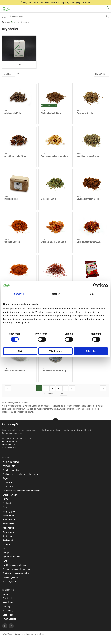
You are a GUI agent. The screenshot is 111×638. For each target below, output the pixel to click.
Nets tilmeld (8, 602)
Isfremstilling (8, 524)
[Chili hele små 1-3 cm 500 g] (55, 225)
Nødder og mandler (11, 557)
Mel (4, 548)
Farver (5, 499)
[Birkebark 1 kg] (19, 183)
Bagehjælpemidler (11, 470)
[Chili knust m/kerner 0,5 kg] (92, 225)
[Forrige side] (8, 388)
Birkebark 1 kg (11, 199)
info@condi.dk (8, 444)
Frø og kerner (9, 515)
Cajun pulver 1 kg (12, 242)
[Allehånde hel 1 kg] (19, 97)
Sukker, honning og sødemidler (16, 573)
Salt (19, 64)
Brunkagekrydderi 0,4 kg (88, 199)
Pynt (5, 561)
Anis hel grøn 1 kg (85, 113)
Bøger (5, 478)
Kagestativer (8, 528)
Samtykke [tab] (19, 293)
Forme (6, 507)
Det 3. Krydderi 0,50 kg (14, 371)
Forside (14, 22)
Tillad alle (91, 351)
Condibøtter (8, 486)
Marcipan (7, 544)
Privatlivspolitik (9, 619)
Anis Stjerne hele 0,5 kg (15, 156)
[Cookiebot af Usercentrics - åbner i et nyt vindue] (95, 285)
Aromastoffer (9, 466)
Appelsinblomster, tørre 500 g (54, 156)
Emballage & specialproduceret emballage (21, 491)
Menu (3, 16)
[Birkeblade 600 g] (55, 183)
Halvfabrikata (9, 519)
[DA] (6, 8)
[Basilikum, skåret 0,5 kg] (92, 140)
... (65, 388)
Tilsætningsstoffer (11, 577)
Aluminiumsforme (11, 462)
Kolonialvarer (8, 532)
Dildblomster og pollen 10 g (53, 371)
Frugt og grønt (9, 511)
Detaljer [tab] (55, 293)
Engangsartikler (10, 495)
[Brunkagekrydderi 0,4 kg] (92, 183)
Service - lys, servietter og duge (16, 569)
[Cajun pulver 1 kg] (19, 225)
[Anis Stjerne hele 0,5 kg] (19, 140)
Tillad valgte (55, 351)
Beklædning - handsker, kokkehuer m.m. (20, 474)
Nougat (6, 553)
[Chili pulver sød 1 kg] (19, 268)
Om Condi (7, 598)
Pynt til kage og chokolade (14, 565)
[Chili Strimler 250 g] (55, 268)
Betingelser (8, 615)
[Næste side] (103, 388)
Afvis (20, 351)
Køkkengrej (8, 540)
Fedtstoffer (8, 503)
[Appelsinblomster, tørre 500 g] (55, 140)
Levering (6, 606)
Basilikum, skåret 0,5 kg (88, 156)
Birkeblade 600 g (48, 199)
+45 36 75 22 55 (9, 441)
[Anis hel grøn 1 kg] (92, 97)
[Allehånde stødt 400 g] (55, 97)
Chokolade (7, 482)
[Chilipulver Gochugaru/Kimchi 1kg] (92, 268)
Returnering (8, 610)
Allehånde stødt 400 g (51, 113)
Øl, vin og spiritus (10, 581)
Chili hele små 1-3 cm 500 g (53, 242)
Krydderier (7, 536)
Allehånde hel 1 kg (12, 113)
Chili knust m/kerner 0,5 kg (89, 242)
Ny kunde (7, 594)
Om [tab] (92, 293)
